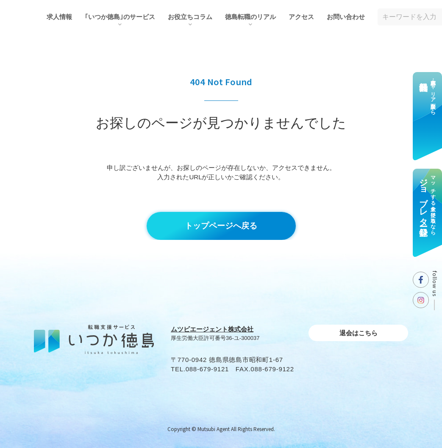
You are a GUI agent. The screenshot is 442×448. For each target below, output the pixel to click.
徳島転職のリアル (250, 16)
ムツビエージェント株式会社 (212, 329)
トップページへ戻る (221, 225)
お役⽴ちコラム (190, 16)
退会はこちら (358, 333)
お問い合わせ (346, 16)
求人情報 (59, 16)
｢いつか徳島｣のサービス (120, 16)
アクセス (301, 16)
